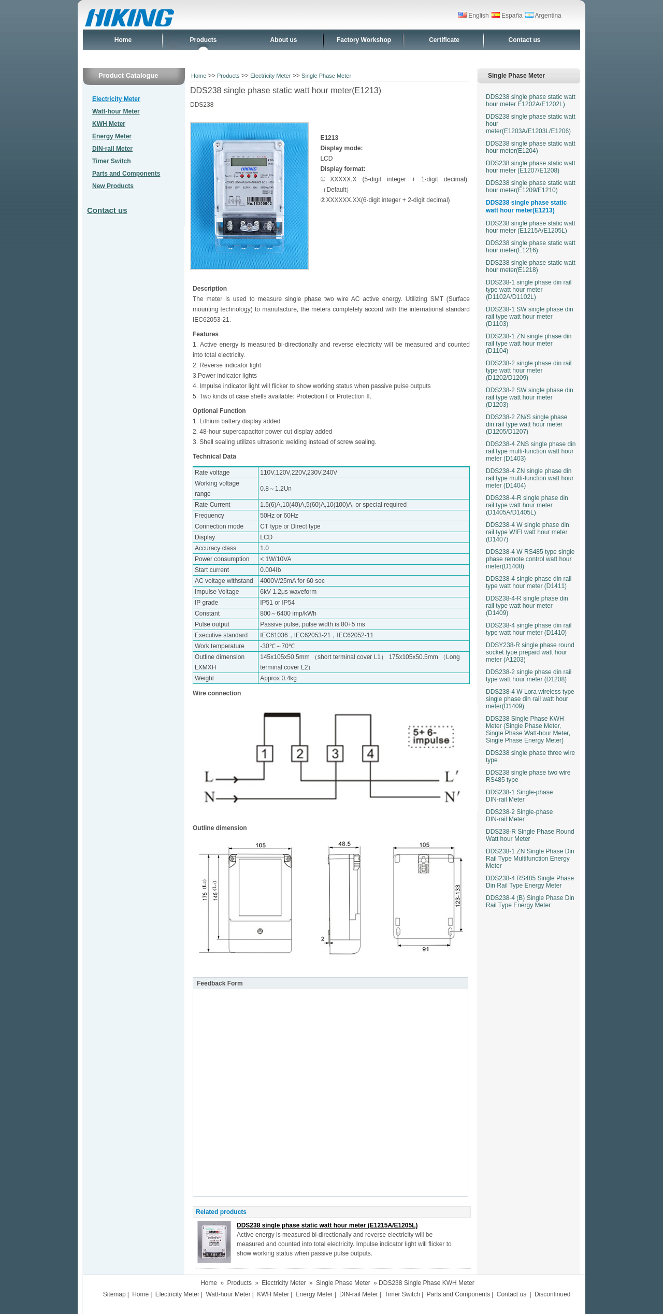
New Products (113, 186)
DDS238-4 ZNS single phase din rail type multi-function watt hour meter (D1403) (530, 451)
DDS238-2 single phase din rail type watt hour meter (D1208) (528, 675)
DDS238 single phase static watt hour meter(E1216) (530, 246)
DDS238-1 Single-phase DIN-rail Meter (519, 796)
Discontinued (552, 1294)
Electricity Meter (116, 99)
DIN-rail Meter (112, 148)
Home (123, 40)
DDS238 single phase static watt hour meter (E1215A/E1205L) (327, 1225)
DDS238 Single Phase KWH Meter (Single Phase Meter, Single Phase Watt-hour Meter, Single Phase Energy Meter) (528, 729)
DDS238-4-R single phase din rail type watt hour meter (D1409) (527, 606)
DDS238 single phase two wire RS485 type (528, 776)
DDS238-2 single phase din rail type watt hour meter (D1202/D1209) (528, 370)
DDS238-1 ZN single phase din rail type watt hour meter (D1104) (528, 343)
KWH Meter (108, 123)
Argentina (543, 15)
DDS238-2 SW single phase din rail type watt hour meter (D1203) (529, 397)
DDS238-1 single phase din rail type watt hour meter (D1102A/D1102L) (528, 290)
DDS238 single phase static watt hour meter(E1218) (530, 266)
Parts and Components (126, 173)
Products (203, 40)
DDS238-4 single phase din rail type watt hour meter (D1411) (528, 582)
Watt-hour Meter (116, 111)
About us (283, 40)
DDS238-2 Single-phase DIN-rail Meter (519, 815)
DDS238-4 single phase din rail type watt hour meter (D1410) (528, 629)
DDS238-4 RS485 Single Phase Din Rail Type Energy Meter (530, 882)
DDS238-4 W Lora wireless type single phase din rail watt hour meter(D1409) (530, 699)
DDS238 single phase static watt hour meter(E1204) (530, 147)
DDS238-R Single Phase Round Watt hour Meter (530, 835)
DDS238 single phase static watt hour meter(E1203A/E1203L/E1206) (530, 124)
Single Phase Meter (326, 76)
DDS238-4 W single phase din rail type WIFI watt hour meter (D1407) (527, 532)
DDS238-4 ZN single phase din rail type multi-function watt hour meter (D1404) (529, 478)
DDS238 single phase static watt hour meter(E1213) (526, 206)
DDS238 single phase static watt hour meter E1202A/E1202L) (530, 100)
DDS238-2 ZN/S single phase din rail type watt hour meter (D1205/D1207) (526, 424)
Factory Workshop (364, 40)
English (473, 15)
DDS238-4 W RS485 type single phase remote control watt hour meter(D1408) (530, 559)
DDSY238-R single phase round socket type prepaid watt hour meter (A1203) (530, 652)
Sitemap (114, 1294)
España (507, 15)
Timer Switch (111, 161)
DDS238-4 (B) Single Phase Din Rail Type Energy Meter (530, 901)
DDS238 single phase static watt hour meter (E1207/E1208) (530, 167)
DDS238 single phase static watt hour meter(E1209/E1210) (530, 186)
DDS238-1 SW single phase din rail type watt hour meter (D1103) (529, 316)
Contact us (524, 40)
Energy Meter (112, 136)
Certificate (444, 40)
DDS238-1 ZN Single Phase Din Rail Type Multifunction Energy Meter (530, 858)
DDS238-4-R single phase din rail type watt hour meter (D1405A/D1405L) (527, 505)
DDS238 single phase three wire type (530, 756)
